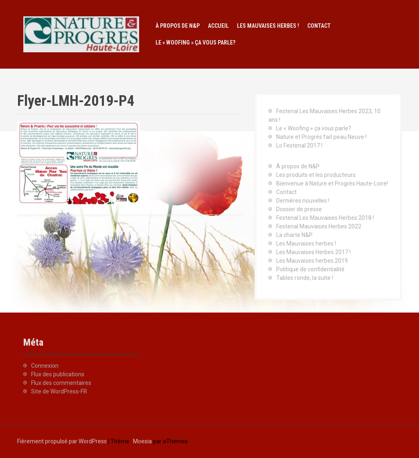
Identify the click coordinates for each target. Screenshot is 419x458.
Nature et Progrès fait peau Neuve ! (321, 137)
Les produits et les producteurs (316, 175)
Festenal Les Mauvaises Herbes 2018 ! (325, 217)
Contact (319, 25)
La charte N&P (294, 235)
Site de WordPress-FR (59, 391)
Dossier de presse (299, 209)
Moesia (142, 441)
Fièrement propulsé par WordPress (62, 441)
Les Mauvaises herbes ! (268, 25)
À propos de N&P (177, 25)
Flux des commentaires (61, 383)
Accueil (218, 25)
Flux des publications (57, 374)
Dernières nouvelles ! (302, 200)
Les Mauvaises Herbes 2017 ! (313, 252)
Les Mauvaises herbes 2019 (312, 260)
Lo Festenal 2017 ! (299, 145)
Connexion (45, 365)
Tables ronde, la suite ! (304, 278)
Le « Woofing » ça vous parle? (195, 42)
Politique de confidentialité (310, 269)
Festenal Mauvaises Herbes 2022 (318, 226)
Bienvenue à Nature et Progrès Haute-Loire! (332, 183)
